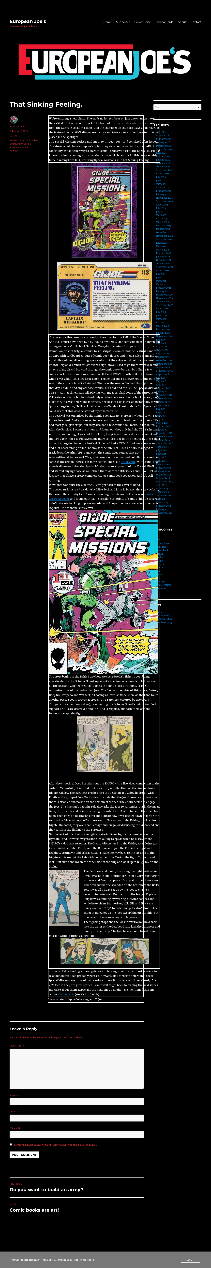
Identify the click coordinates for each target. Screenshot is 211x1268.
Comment (17, 1045)
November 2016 (164, 436)
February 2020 (163, 329)
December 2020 (164, 294)
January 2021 (163, 291)
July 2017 (161, 409)
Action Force (162, 543)
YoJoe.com (128, 461)
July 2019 (161, 339)
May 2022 (161, 246)
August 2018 (162, 374)
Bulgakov (23, 140)
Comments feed (164, 619)
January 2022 (163, 256)
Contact (196, 22)
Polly (20, 143)
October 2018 (163, 367)
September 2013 (164, 495)
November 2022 (164, 236)
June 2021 (161, 277)
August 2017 (162, 405)
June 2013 (161, 499)
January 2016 (163, 471)
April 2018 (161, 384)
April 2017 (161, 419)
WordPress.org (164, 622)
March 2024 (162, 187)
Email (14, 1111)
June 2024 (161, 180)
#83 (15, 140)
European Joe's (28, 21)
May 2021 (161, 281)
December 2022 (164, 232)
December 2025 (164, 146)
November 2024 (164, 163)
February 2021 (163, 287)
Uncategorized (163, 585)
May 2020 (161, 319)
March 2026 (162, 135)
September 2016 (164, 443)
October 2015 (163, 478)
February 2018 (163, 388)
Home (107, 22)
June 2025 (161, 152)
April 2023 (161, 218)
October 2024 (163, 166)
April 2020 (161, 322)
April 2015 (161, 485)
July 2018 (161, 377)
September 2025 (164, 149)
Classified (161, 547)
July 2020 (161, 312)
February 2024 (163, 191)
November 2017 (164, 398)
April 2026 (161, 132)
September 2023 (164, 201)
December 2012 (164, 512)
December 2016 (164, 433)
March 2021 (162, 284)
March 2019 (162, 350)
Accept (190, 1259)
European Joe (17, 126)
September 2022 (164, 239)
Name (14, 1095)
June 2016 (161, 454)
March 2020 (162, 325)
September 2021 (164, 267)
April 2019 (161, 346)
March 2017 (162, 422)
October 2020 (163, 301)
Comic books (163, 550)
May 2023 (161, 215)
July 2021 (161, 274)
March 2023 (162, 222)
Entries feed (162, 615)
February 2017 (163, 426)
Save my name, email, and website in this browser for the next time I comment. (55, 1144)
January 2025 (163, 159)
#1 (11, 140)
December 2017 (164, 395)
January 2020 (163, 332)
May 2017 (161, 415)
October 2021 (163, 263)
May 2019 (161, 343)
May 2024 (161, 184)
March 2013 (162, 502)
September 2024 (164, 170)
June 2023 (161, 211)
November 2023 (164, 197)
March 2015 (162, 488)
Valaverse (161, 588)
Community (142, 22)
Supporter (123, 22)
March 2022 (162, 249)
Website (15, 1127)
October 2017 (163, 402)
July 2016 (161, 450)
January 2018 (163, 391)
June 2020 (161, 315)
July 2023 (161, 208)
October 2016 (163, 440)
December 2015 (164, 474)
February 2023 (163, 225)
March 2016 (162, 464)
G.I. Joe (13, 135)
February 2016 (163, 467)
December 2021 (164, 260)
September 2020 (164, 305)
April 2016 (161, 460)
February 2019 (163, 353)
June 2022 (161, 242)
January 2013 (162, 509)
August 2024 (162, 173)
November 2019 (164, 336)
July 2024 (161, 177)
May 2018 (161, 381)
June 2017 (161, 412)
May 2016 (161, 457)
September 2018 (164, 370)
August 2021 (162, 270)
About (182, 22)
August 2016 (162, 447)
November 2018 (164, 364)
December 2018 (164, 360)
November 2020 (164, 298)
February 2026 (163, 139)
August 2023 (162, 204)
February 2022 (163, 253)
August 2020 (162, 308)
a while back (66, 994)
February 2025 (163, 156)
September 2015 (164, 481)
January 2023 (163, 229)
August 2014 (162, 492)
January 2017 (163, 429)
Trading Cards (164, 22)
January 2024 (163, 194)
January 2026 (163, 142)
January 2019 (163, 357)
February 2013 (163, 505)
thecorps (161, 581)
